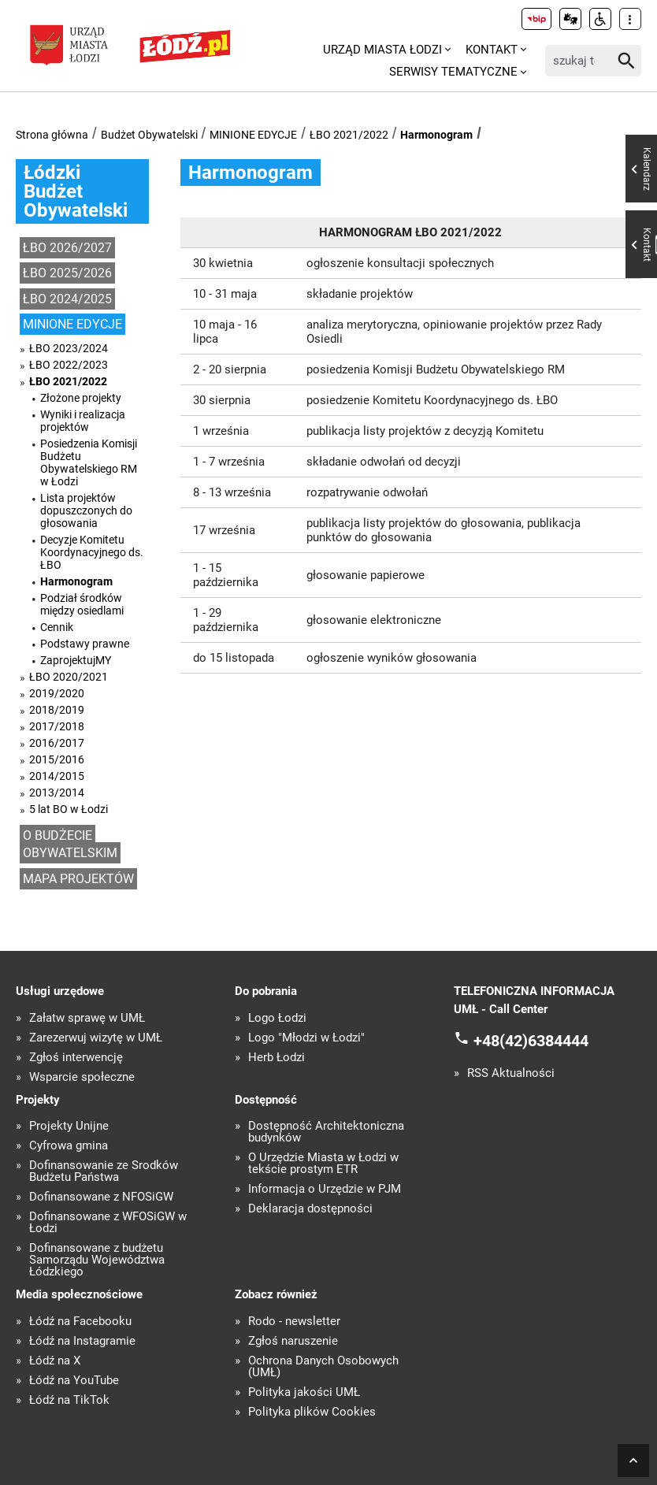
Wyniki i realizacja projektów (82, 420)
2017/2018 (56, 726)
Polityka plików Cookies (312, 1412)
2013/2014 (56, 792)
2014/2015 (56, 776)
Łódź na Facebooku (80, 1321)
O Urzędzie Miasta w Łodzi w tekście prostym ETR (323, 1163)
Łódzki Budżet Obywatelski (76, 191)
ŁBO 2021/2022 (349, 134)
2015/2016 (56, 759)
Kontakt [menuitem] (492, 50)
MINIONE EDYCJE (253, 134)
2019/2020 (56, 693)
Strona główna (52, 134)
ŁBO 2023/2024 (68, 348)
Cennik (56, 627)
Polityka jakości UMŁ (304, 1392)
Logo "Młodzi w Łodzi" (306, 1038)
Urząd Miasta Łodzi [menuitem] (382, 50)
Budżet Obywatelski (149, 134)
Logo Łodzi (277, 1018)
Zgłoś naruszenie (293, 1341)
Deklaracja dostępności (310, 1209)
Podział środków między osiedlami (82, 604)
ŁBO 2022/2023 (68, 364)
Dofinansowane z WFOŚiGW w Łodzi (108, 1222)
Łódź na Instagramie (82, 1341)
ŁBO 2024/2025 (67, 298)
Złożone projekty (80, 398)
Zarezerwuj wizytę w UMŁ (95, 1038)
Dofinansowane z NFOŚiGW (101, 1197)
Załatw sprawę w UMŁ (87, 1018)
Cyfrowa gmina (68, 1146)
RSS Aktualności (511, 1073)
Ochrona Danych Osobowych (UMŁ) (323, 1367)
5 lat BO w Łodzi (68, 809)
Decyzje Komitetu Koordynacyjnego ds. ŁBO (91, 552)
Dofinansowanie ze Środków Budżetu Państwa (103, 1171)
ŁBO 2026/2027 (67, 247)
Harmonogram (436, 134)
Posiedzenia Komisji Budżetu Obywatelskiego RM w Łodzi (88, 462)
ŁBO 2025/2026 (67, 272)
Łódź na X (54, 1361)
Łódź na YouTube (74, 1381)
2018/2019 (56, 710)
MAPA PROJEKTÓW (78, 878)
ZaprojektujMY (75, 660)
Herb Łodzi (276, 1058)
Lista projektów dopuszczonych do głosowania (86, 510)
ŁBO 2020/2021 (68, 676)
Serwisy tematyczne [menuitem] (453, 72)
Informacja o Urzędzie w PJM (324, 1189)
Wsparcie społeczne (82, 1077)
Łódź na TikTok (69, 1400)
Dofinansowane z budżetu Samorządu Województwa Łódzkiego (97, 1260)
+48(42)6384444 (530, 1040)
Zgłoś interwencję (76, 1058)
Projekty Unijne (69, 1126)
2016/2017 (56, 743)
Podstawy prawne (84, 643)
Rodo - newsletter (294, 1321)
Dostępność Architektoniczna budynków (326, 1132)
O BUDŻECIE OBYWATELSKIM (70, 844)
